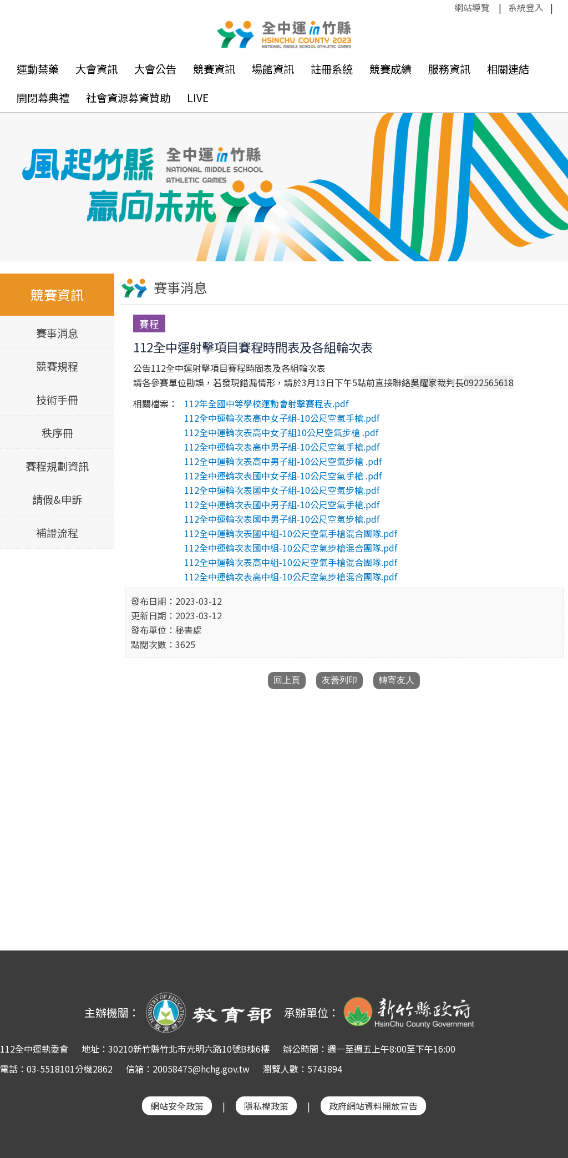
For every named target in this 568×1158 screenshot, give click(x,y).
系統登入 (526, 7)
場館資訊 (273, 69)
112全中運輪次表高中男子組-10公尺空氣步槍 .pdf (283, 461)
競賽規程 (57, 366)
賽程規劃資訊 (57, 466)
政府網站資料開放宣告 (373, 1106)
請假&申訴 (57, 499)
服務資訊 (449, 69)
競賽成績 (390, 69)
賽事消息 (57, 333)
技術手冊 (57, 399)
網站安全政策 (177, 1106)
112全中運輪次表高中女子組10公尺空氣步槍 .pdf (281, 432)
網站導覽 (472, 7)
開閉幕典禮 (43, 97)
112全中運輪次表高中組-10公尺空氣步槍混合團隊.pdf (290, 576)
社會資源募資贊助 (128, 97)
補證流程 (57, 532)
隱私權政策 (266, 1106)
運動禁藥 (38, 69)
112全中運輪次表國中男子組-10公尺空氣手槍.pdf (281, 504)
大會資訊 (96, 69)
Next (548, 175)
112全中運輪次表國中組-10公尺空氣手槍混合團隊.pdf (290, 533)
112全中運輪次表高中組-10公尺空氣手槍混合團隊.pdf (290, 562)
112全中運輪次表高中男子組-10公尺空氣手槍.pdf (281, 446)
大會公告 (155, 69)
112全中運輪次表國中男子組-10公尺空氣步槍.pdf (281, 518)
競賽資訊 (214, 69)
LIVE (198, 97)
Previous (19, 175)
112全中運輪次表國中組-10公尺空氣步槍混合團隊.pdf (290, 547)
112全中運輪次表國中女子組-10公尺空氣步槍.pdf (281, 490)
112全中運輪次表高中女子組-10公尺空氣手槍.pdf (281, 417)
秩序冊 (57, 433)
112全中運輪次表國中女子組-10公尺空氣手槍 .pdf (283, 475)
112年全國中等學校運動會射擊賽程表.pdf (266, 403)
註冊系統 (332, 69)
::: (448, 7)
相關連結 (508, 69)
